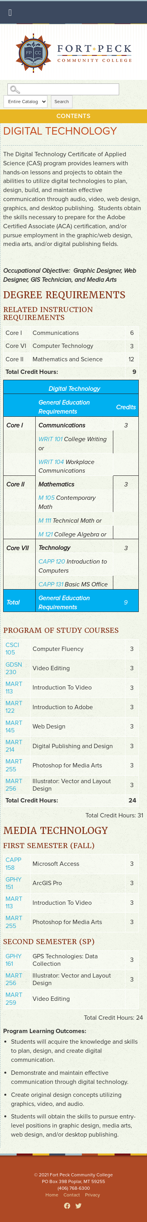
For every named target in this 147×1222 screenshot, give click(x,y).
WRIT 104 (51, 462)
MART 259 (13, 998)
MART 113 (13, 687)
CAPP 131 (50, 584)
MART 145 (13, 726)
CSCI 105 (12, 648)
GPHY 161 (13, 960)
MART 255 (13, 765)
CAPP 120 (51, 562)
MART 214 (13, 746)
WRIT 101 (50, 439)
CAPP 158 (13, 863)
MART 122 (13, 707)
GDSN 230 (13, 668)
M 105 (46, 498)
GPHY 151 (13, 883)
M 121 (45, 534)
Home (51, 1195)
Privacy (92, 1195)
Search (61, 101)
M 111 (44, 521)
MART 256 (13, 785)
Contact (72, 1195)
